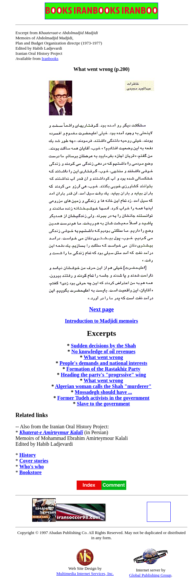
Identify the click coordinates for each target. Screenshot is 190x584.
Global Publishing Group (150, 575)
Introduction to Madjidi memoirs (101, 321)
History (27, 455)
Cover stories (33, 460)
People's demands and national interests (103, 363)
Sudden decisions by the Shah (103, 345)
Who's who (31, 466)
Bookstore (30, 472)
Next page (101, 309)
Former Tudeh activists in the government (103, 398)
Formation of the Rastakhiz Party (103, 369)
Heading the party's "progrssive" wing (103, 374)
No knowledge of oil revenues (103, 351)
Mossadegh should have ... (103, 392)
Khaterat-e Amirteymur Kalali (51, 432)
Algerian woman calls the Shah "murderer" (103, 386)
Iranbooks (50, 58)
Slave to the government (103, 403)
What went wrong (103, 357)
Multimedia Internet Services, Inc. (85, 573)
